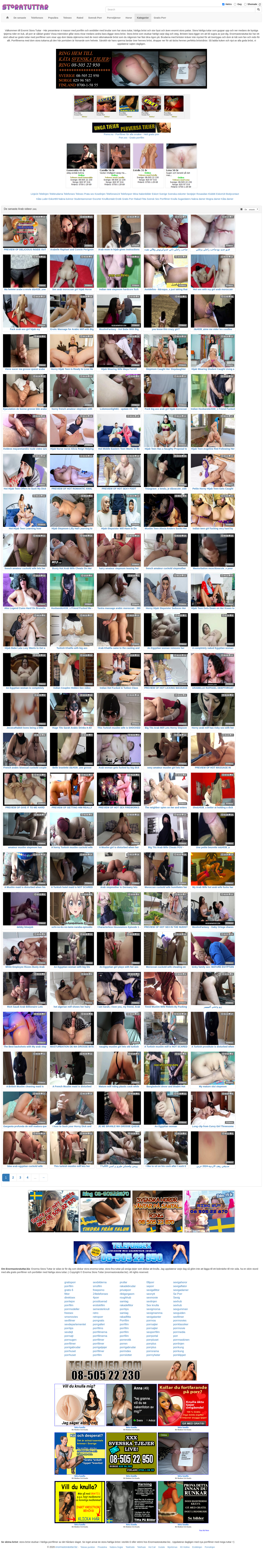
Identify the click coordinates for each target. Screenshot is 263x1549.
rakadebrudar (128, 1286)
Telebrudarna (56, 194)
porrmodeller (72, 1309)
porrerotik (125, 1339)
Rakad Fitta (140, 199)
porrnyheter (153, 1355)
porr (175, 1335)
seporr (150, 1286)
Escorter (97, 199)
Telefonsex (69, 194)
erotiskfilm (99, 1305)
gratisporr (70, 1282)
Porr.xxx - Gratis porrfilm (131, 137)
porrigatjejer (100, 1347)
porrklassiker (180, 1324)
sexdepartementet (75, 1324)
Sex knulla (152, 1305)
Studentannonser (83, 199)
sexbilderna (100, 1282)
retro (95, 1313)
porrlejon (69, 1301)
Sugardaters (184, 199)
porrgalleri (99, 1324)
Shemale (252, 4)
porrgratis (98, 1320)
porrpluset (152, 1339)
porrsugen (70, 1339)
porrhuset (70, 1351)
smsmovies (71, 1316)
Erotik (118, 199)
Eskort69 (53, 199)
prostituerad (100, 1301)
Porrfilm (124, 1320)
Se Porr (177, 1293)
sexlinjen (151, 1301)
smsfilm (97, 1286)
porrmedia (179, 1332)
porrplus (151, 1343)
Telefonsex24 (113, 194)
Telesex (79, 194)
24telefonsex (100, 1293)
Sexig (176, 1297)
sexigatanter (153, 1316)
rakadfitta (125, 1316)
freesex (68, 1313)
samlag (124, 1301)
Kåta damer (227, 199)
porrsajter (152, 1324)
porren (123, 1343)
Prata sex (89, 194)
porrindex (125, 1351)
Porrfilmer (165, 199)
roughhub (125, 1297)
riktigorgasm (127, 1293)
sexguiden (179, 1313)
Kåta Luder (42, 199)
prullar (123, 1282)
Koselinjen (100, 194)
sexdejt (68, 1332)
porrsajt (68, 1335)
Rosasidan (201, 194)
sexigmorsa (153, 1309)
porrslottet (126, 1355)
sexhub (177, 1301)
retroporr (98, 1316)
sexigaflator (180, 1286)
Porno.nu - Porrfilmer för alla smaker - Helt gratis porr (131, 134)
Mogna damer (213, 199)
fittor (67, 1293)
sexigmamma (154, 1313)
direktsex (69, 1297)
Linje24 (34, 194)
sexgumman (180, 1309)
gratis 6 (68, 1290)
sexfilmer (178, 1316)
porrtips (124, 1309)
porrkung (178, 1347)
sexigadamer (181, 1290)
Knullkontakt (108, 199)
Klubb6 (212, 194)
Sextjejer (191, 194)
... (35, 1177)
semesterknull (101, 1309)
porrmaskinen (181, 1339)
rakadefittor (126, 1305)
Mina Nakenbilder (142, 194)
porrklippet (179, 1355)
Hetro (229, 4)
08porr (150, 1282)
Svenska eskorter (177, 194)
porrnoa (151, 1320)
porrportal (152, 1335)
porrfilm (68, 1286)
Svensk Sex (153, 199)
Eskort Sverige (159, 194)
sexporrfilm (153, 1332)
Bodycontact (232, 194)
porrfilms (98, 1328)
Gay (239, 4)
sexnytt (150, 1293)
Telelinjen (44, 194)
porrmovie (179, 1328)
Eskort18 (220, 194)
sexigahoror (180, 1282)
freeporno (98, 1290)
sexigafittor (152, 1290)
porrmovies (179, 1320)
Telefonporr (126, 194)
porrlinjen (178, 1343)
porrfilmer (98, 1339)
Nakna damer (198, 199)
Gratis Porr (128, 199)
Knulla (174, 199)
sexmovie (152, 1297)
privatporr (125, 1290)
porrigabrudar (72, 1347)
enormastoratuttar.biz (66, 1547)
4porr (96, 1297)
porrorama (152, 1351)
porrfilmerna (100, 1332)
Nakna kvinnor (65, 199)
